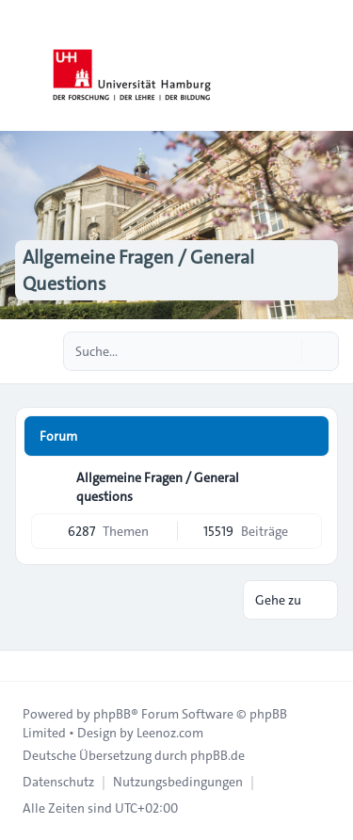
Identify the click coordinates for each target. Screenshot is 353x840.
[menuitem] (58, 781)
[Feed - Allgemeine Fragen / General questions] (306, 484)
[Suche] (285, 351)
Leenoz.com (169, 732)
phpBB (112, 713)
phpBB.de (217, 755)
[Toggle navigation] (330, 65)
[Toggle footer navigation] (22, 665)
